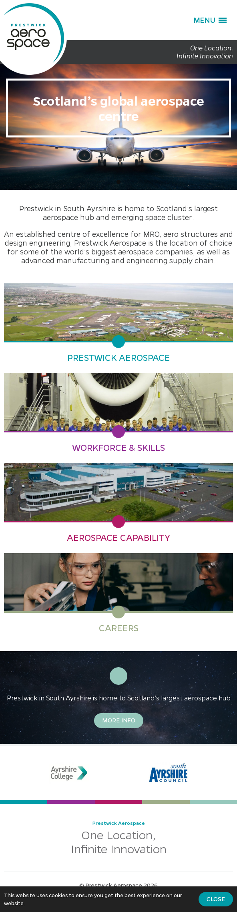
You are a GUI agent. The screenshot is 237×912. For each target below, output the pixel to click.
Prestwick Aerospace (118, 357)
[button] (210, 20)
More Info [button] (118, 720)
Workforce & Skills (118, 447)
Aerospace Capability (118, 537)
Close (216, 899)
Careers (119, 628)
